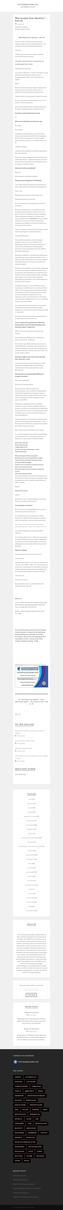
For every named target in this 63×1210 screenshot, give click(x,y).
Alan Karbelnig (20, 774)
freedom (29, 812)
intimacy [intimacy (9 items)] (18, 1119)
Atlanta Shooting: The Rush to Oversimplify (27, 1188)
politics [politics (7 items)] (44, 1132)
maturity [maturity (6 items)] (19, 1128)
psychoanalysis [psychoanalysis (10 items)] (34, 1146)
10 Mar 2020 (21, 751)
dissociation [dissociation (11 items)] (31, 1100)
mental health (30, 855)
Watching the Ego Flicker (23, 748)
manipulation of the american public (30, 846)
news (30, 863)
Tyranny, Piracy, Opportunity (25, 740)
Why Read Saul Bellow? (31, 1029)
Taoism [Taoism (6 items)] (29, 1156)
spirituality (30, 902)
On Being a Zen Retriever (21, 1192)
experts (30, 808)
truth (29, 906)
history (30, 833)
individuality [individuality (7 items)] (20, 1114)
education (30, 803)
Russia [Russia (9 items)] (39, 1151)
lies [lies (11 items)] (36, 1119)
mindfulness (30, 859)
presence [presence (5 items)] (18, 1137)
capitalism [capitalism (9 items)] (30, 1081)
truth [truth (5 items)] (26, 1160)
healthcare (30, 829)
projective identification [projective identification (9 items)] (25, 1142)
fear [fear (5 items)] (16, 1109)
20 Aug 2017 (20, 24)
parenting (30, 868)
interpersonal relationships (30, 838)
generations (30, 820)
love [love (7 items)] (29, 1123)
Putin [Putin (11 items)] (30, 1151)
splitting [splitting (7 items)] (18, 1156)
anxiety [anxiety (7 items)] (18, 1077)
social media (30, 898)
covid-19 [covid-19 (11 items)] (18, 1091)
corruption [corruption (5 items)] (36, 1086)
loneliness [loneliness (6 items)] (19, 1123)
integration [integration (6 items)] (35, 1114)
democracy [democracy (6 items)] (29, 1091)
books (30, 799)
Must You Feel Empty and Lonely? (23, 1184)
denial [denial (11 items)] (40, 1091)
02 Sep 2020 (21, 736)
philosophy (30, 872)
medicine (30, 850)
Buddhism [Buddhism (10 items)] (18, 1081)
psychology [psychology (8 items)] (19, 1151)
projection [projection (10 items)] (30, 1137)
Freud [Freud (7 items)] (45, 1109)
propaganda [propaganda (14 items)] (19, 1146)
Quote (30, 889)
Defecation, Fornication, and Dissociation (26, 1197)
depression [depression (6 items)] (19, 1095)
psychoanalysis (30, 885)
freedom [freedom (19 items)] (35, 1109)
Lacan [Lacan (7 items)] (28, 1119)
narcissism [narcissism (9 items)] (19, 1132)
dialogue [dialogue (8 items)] (18, 1100)
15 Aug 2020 (21, 743)
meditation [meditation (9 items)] (31, 1128)
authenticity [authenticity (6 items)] (30, 1077)
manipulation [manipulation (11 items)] (41, 1123)
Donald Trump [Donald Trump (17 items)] (20, 1105)
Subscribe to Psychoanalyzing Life (35, 664)
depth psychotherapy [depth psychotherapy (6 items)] (36, 1095)
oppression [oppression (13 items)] (32, 1132)
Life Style (30, 842)
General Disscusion (30, 816)
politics (30, 876)
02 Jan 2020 (21, 761)
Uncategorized (30, 910)
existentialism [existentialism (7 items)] (36, 1105)
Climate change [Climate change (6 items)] (21, 1086)
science (30, 893)
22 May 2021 (33, 1031)
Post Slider (30, 880)
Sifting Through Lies (32, 1012)
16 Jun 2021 (32, 1015)
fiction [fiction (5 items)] (25, 1109)
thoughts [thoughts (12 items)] (40, 1156)
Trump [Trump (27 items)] (17, 1160)
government (30, 825)
